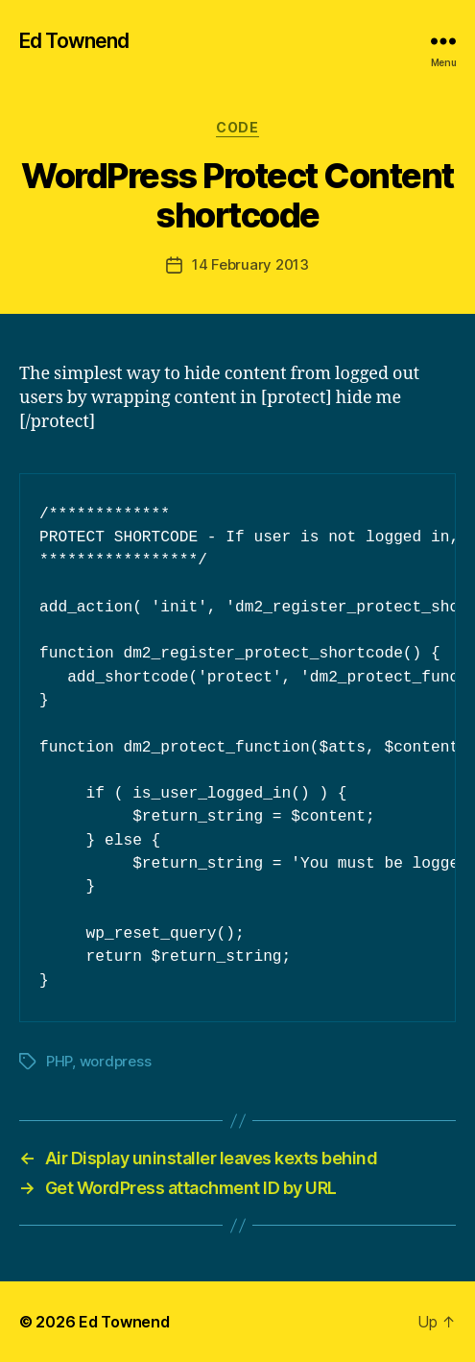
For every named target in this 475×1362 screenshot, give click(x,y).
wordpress (116, 1061)
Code (237, 127)
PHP (59, 1061)
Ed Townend (74, 41)
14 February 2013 (250, 264)
